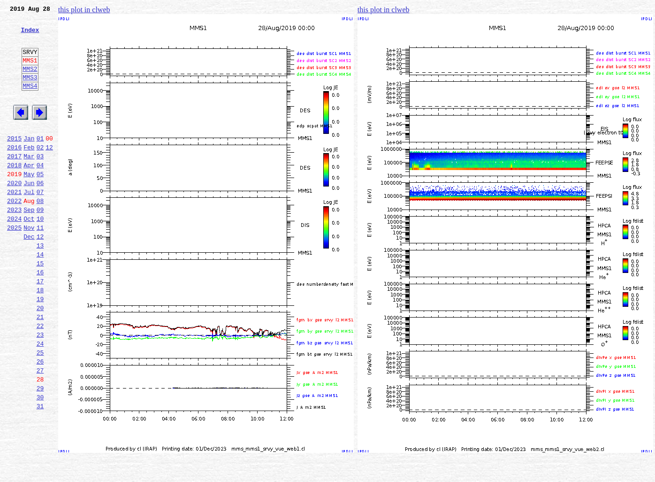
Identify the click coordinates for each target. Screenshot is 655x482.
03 (40, 181)
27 (40, 429)
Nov (28, 264)
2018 (14, 191)
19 (40, 346)
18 (40, 336)
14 (40, 295)
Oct (28, 253)
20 (40, 357)
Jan (28, 160)
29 (40, 450)
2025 (14, 264)
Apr (28, 191)
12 (49, 171)
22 (40, 377)
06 (40, 212)
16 (40, 315)
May (28, 202)
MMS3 (30, 91)
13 (40, 284)
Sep (28, 243)
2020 (14, 212)
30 (40, 460)
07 (40, 222)
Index (30, 35)
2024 (14, 253)
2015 (14, 160)
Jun (28, 212)
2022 (14, 233)
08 (40, 233)
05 (40, 202)
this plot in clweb (84, 10)
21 (40, 367)
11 (40, 264)
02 (40, 171)
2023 (14, 243)
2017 (14, 181)
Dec (28, 274)
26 (40, 419)
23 (40, 388)
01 (40, 160)
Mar (28, 181)
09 (40, 243)
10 (40, 253)
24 (40, 398)
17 (40, 326)
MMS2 (30, 81)
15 (40, 305)
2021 (14, 222)
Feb (28, 171)
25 (40, 408)
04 (40, 191)
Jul (28, 222)
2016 (14, 171)
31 (40, 470)
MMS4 (30, 101)
